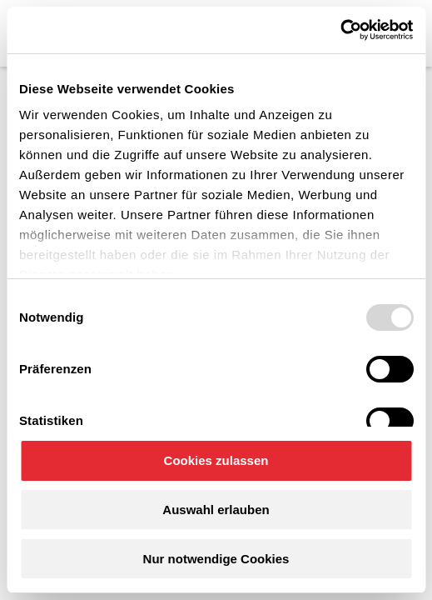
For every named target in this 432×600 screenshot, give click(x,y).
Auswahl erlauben (215, 509)
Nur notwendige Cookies (216, 559)
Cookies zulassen (216, 460)
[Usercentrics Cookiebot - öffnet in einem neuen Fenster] (340, 30)
